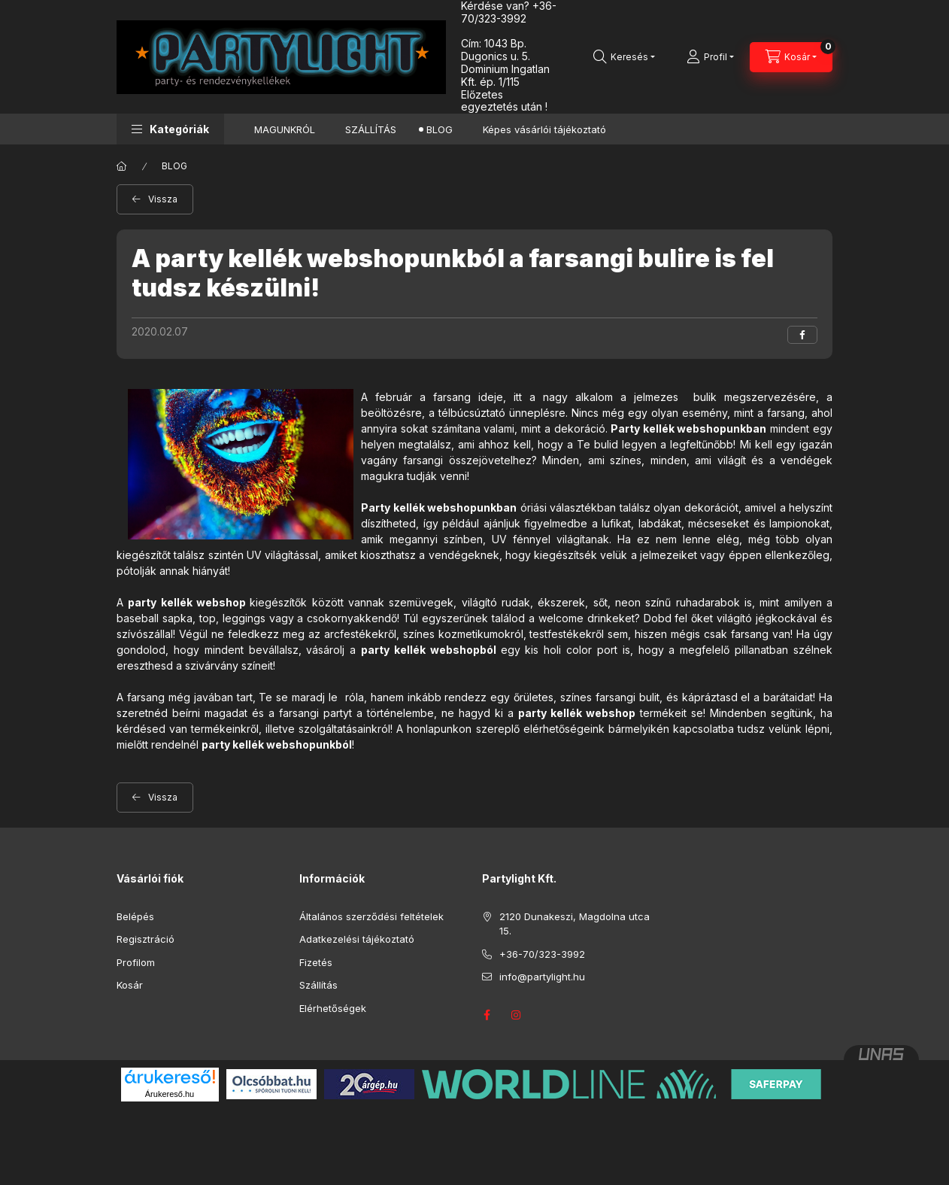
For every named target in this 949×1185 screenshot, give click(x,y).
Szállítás (318, 985)
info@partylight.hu (542, 977)
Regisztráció (145, 939)
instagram (517, 1015)
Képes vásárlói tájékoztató (544, 129)
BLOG (439, 129)
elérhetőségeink (564, 728)
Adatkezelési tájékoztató (356, 939)
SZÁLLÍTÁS (370, 129)
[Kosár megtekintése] (791, 57)
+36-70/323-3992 (542, 954)
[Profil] (710, 57)
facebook (486, 1015)
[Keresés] (624, 57)
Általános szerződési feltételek (371, 916)
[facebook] (802, 335)
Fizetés (315, 962)
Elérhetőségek (332, 1008)
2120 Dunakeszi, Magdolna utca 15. (574, 923)
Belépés (135, 916)
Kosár (130, 985)
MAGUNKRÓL (284, 129)
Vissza (162, 199)
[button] (170, 129)
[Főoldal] (122, 166)
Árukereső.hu (169, 1093)
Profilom (136, 962)
